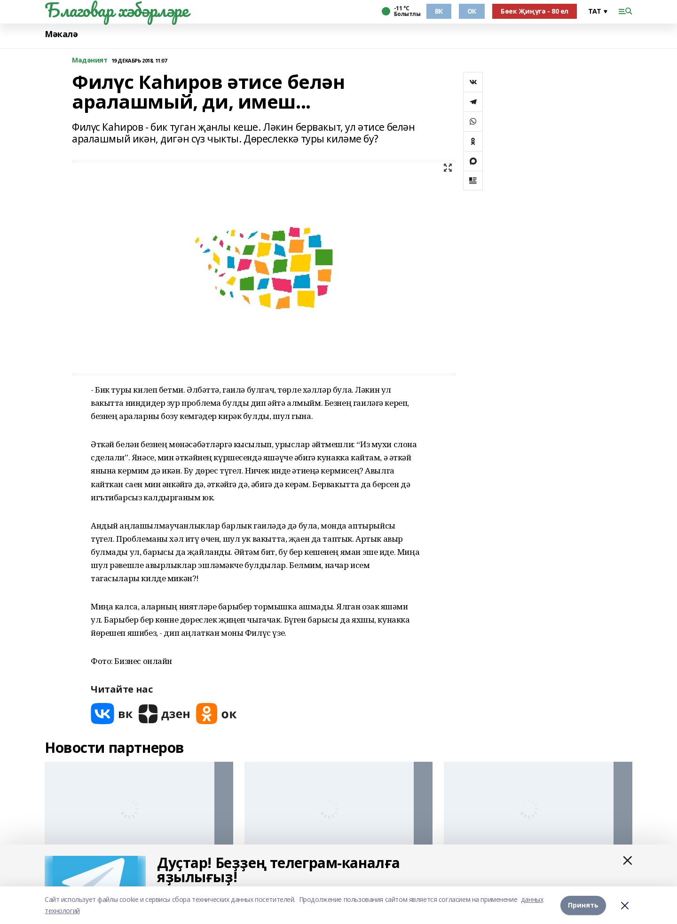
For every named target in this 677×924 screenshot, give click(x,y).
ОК (471, 11)
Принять (583, 904)
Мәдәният (90, 60)
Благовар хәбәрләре (116, 9)
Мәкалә (61, 34)
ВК (439, 11)
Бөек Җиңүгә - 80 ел (534, 11)
